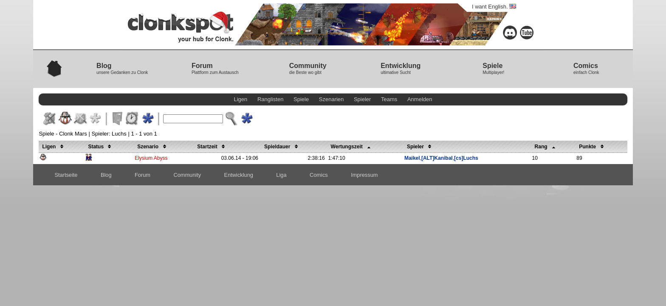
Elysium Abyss (151, 158)
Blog (106, 175)
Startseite (65, 175)
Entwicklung (238, 175)
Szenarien (331, 99)
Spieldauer (282, 147)
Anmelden (419, 99)
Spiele (301, 99)
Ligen (241, 99)
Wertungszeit (352, 147)
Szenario (153, 147)
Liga (281, 175)
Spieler (362, 99)
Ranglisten (270, 99)
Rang (546, 147)
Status (101, 147)
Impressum (364, 175)
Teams (389, 99)
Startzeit (212, 147)
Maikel (412, 158)
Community (187, 175)
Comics (319, 175)
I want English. (494, 6)
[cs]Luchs (466, 158)
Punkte (592, 147)
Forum (142, 175)
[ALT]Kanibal (437, 158)
